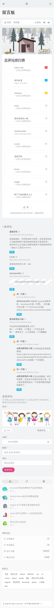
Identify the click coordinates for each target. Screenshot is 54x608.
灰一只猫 (21, 294)
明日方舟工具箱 (38, 578)
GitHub (22, 574)
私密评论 (41, 430)
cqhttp (21, 578)
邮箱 (5, 447)
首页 (7, 22)
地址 (4, 458)
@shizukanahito (23, 301)
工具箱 (41, 582)
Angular (7, 582)
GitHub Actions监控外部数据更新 (24, 496)
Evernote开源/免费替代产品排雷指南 (26, 488)
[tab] (10, 481)
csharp (7, 578)
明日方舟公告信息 (18, 522)
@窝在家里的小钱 (24, 348)
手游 (6, 574)
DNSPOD (30, 574)
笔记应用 (16, 582)
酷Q (27, 578)
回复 (11, 252)
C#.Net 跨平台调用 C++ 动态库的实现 (26, 513)
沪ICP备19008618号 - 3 (33, 603)
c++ (42, 574)
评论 (5, 406)
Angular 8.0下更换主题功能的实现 (25, 505)
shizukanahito (15, 273)
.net (37, 574)
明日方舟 (14, 574)
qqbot (14, 578)
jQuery (34, 582)
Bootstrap (25, 582)
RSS (6, 586)
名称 (5, 437)
